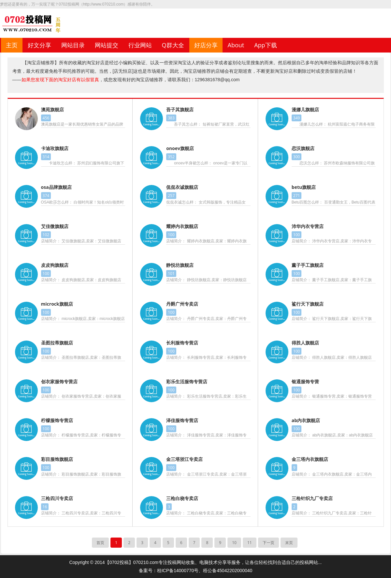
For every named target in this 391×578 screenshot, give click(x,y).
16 (45, 507)
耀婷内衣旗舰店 (182, 226)
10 (234, 542)
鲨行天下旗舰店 (308, 304)
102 (46, 234)
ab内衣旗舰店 (306, 420)
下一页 (268, 542)
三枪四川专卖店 (57, 498)
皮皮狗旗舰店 (54, 265)
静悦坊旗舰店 (180, 265)
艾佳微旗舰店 (54, 226)
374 (46, 195)
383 (171, 118)
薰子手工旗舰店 (308, 265)
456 (46, 118)
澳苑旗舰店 (52, 109)
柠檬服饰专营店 (57, 420)
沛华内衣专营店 (308, 226)
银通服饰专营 (305, 381)
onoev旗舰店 (180, 148)
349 (296, 118)
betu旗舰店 (304, 187)
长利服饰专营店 (182, 343)
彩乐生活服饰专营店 (186, 381)
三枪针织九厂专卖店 (312, 498)
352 (171, 157)
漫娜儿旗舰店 (305, 109)
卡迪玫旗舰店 (54, 148)
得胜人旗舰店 (305, 343)
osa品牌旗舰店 (56, 187)
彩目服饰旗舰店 (57, 459)
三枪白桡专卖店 (182, 498)
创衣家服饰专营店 (59, 381)
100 (171, 234)
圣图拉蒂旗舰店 (57, 343)
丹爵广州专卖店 (182, 304)
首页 (100, 542)
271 (296, 195)
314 (46, 157)
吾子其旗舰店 (180, 109)
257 (171, 195)
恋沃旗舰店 (303, 148)
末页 (289, 542)
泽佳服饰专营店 (182, 420)
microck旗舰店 (57, 304)
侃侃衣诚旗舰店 (182, 187)
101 (171, 273)
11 (249, 542)
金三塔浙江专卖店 (184, 459)
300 (296, 157)
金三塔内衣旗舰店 (310, 459)
